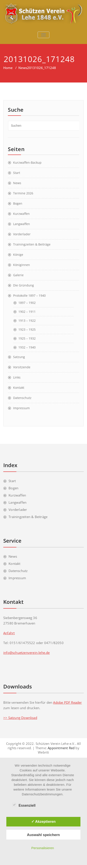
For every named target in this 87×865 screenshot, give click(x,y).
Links (17, 377)
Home (8, 68)
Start (16, 173)
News (22, 68)
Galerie (18, 275)
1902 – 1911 (27, 312)
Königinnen (21, 265)
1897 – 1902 (27, 303)
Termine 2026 (23, 193)
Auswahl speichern (43, 835)
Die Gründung (23, 285)
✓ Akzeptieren (43, 821)
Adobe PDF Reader (67, 702)
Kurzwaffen (21, 214)
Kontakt (18, 387)
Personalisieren (42, 848)
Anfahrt (9, 633)
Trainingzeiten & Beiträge (31, 244)
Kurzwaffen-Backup (27, 162)
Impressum (21, 408)
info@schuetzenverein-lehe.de (26, 652)
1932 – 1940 (27, 347)
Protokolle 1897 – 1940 (29, 295)
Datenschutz (22, 398)
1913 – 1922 (27, 320)
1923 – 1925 (27, 329)
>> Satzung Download (20, 717)
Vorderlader (22, 234)
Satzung (19, 357)
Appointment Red (61, 748)
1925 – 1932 (27, 338)
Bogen (17, 203)
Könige (18, 254)
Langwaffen (21, 224)
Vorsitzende (21, 367)
